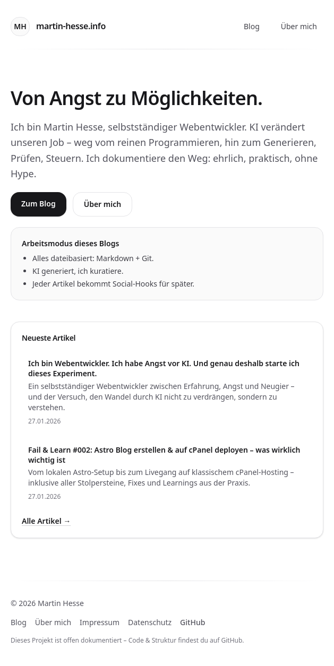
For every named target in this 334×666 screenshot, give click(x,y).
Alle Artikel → (46, 521)
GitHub (192, 622)
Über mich (299, 26)
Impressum (99, 622)
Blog (252, 26)
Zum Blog (38, 203)
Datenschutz (150, 622)
